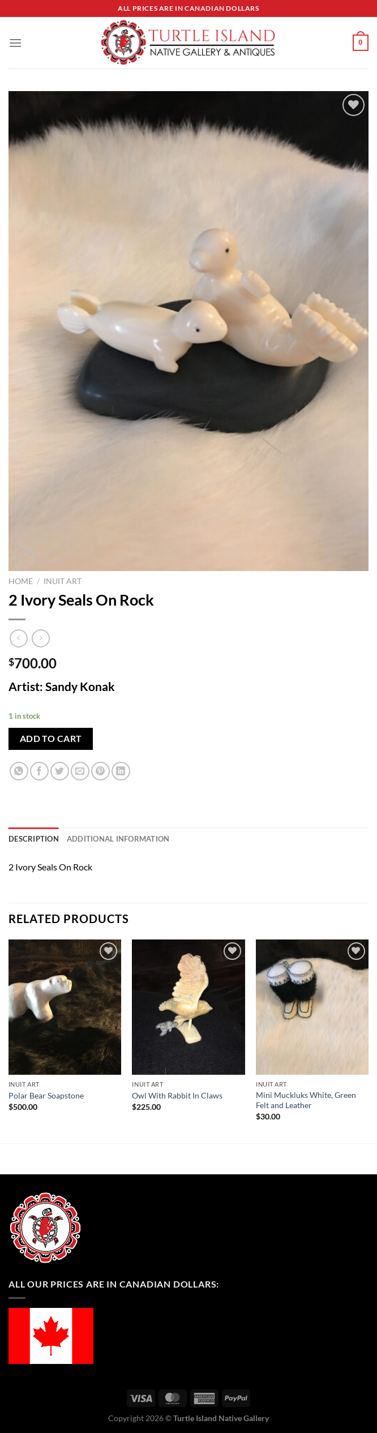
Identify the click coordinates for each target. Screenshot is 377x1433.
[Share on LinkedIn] (121, 771)
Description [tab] (33, 838)
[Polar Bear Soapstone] (64, 1007)
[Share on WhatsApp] (19, 771)
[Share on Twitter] (59, 771)
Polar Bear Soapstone (46, 1095)
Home (20, 581)
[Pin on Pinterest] (100, 771)
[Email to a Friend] (80, 771)
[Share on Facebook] (39, 771)
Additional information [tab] (118, 838)
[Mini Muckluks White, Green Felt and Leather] (312, 1007)
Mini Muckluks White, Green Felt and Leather (306, 1100)
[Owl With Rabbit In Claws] (188, 1007)
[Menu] (15, 43)
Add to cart (51, 738)
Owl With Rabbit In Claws (177, 1095)
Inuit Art (63, 581)
